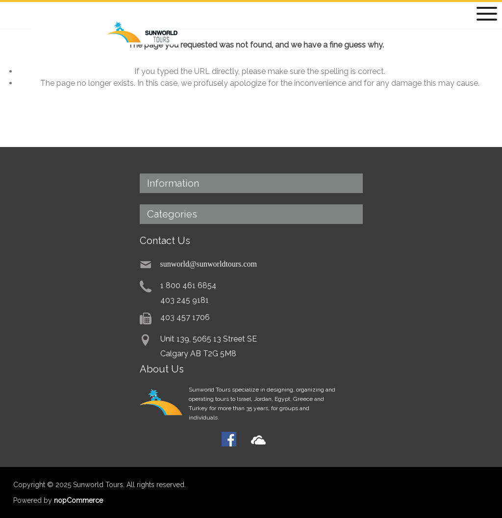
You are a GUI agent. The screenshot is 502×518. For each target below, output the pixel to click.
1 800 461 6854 (188, 285)
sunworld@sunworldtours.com (208, 263)
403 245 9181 (184, 300)
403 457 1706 (185, 317)
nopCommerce (78, 500)
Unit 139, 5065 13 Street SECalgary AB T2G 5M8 (208, 346)
